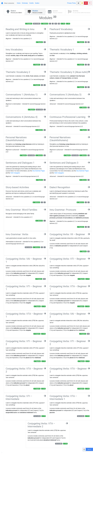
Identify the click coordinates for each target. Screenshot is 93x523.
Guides (37, 3)
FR (90, 3)
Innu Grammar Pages (38, 171)
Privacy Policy (71, 3)
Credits (31, 3)
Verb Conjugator (15, 173)
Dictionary (25, 3)
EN (86, 3)
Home (18, 3)
